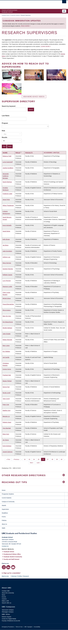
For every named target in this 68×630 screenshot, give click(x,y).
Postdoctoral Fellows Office (12, 554)
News (3, 595)
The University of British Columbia (24, 3)
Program (5, 123)
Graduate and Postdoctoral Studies (34, 534)
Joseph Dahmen (7, 452)
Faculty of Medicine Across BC (11, 620)
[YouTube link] (13, 567)
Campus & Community (8, 501)
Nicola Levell (6, 392)
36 (43, 459)
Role (3, 130)
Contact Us (5, 546)
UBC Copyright (28, 626)
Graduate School (5, 15)
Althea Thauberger (8, 205)
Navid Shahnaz (7, 182)
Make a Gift (5, 601)
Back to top (6, 576)
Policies (4, 520)
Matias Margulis (7, 339)
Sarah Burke (6, 231)
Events (4, 597)
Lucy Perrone (7, 280)
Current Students (6, 498)
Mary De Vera (7, 316)
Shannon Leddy (7, 286)
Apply (3, 528)
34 (34, 459)
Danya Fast (6, 387)
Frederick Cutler (7, 193)
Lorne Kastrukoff (8, 162)
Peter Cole (6, 404)
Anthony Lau (6, 257)
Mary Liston (6, 345)
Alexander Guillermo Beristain (6, 176)
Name (5, 152)
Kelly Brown (6, 239)
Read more (25, 26)
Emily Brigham (7, 446)
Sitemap (13, 576)
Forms (4, 516)
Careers (4, 599)
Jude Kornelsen (7, 251)
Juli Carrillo (6, 357)
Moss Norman (7, 263)
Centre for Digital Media (9, 618)
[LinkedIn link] (8, 567)
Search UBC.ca (6, 603)
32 (25, 459)
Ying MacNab (7, 428)
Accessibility (37, 626)
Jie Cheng (6, 440)
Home (3, 490)
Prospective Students (15, 15)
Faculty (29, 152)
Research (26, 576)
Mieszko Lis (6, 416)
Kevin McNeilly (7, 225)
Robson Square (6, 616)
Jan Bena (5, 245)
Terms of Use (19, 626)
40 (62, 459)
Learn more (45, 46)
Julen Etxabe (6, 333)
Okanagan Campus (7, 612)
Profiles (20, 576)
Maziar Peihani (7, 381)
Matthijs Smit (6, 410)
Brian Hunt (6, 434)
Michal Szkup (7, 298)
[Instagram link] (4, 567)
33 (30, 459)
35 (39, 459)
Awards (4, 505)
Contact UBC (6, 591)
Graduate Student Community (13, 556)
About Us (4, 524)
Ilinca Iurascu (7, 310)
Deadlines (5, 513)
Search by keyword (8, 106)
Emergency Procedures (8, 626)
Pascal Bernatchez (8, 304)
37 (48, 459)
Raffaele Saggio (7, 274)
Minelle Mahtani (7, 328)
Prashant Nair (7, 375)
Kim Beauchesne (8, 322)
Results (4, 137)
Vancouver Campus (8, 610)
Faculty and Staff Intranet (11, 559)
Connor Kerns (7, 369)
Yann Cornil (6, 398)
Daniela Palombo (8, 269)
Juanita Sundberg (8, 168)
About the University (8, 593)
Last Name (5, 115)
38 (53, 459)
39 (57, 459)
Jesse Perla (6, 199)
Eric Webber (6, 351)
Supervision (5, 509)
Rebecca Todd (7, 156)
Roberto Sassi (7, 422)
